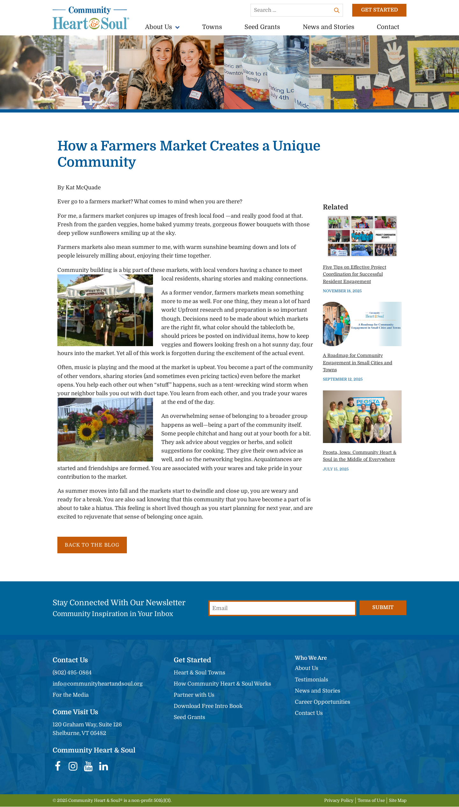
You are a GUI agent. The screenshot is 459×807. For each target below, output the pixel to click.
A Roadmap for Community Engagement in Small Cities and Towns (357, 362)
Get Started (379, 10)
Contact (388, 27)
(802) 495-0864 (72, 673)
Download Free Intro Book (208, 706)
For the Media (71, 695)
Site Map (397, 800)
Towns (212, 27)
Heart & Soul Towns (199, 673)
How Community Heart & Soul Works (222, 684)
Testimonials (311, 680)
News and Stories (328, 27)
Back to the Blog (93, 545)
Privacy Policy (338, 800)
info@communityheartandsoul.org (98, 684)
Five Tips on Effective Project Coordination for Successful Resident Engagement (354, 274)
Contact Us (309, 713)
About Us (158, 27)
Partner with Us (194, 695)
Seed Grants (262, 27)
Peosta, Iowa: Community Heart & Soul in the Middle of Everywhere (360, 455)
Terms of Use (371, 800)
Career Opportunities (322, 702)
